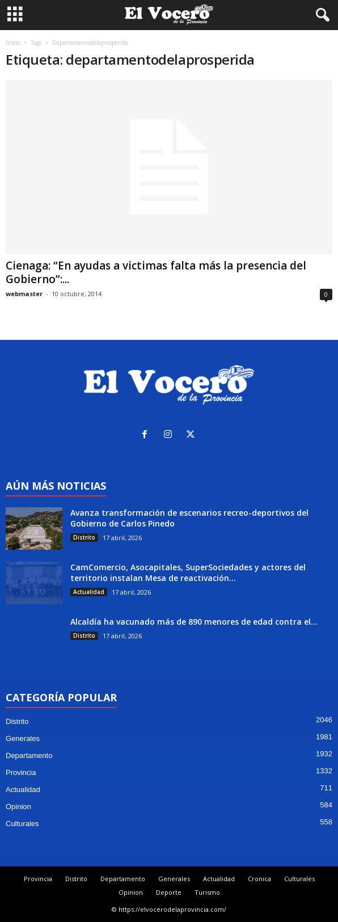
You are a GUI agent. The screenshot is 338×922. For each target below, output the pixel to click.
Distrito (84, 537)
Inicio (13, 43)
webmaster (24, 293)
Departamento (29, 755)
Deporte (168, 892)
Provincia (21, 772)
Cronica (259, 878)
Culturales (22, 823)
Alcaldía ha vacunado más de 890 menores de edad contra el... (194, 621)
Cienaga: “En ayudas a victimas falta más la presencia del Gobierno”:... (156, 272)
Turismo (207, 892)
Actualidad (88, 592)
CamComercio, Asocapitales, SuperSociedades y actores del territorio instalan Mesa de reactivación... (188, 572)
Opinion (18, 806)
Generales (23, 738)
